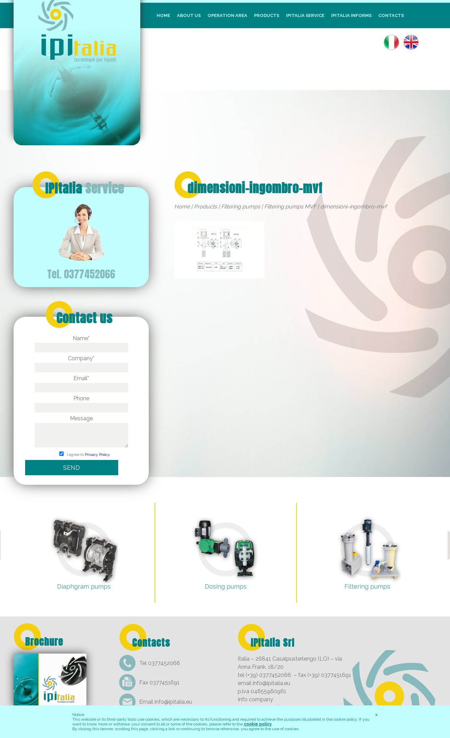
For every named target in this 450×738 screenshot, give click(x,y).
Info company (255, 699)
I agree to (81, 454)
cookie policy (258, 724)
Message (81, 432)
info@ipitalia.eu (173, 702)
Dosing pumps (226, 586)
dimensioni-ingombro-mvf (254, 188)
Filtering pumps (240, 206)
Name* (81, 343)
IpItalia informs (351, 15)
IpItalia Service (305, 15)
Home (163, 15)
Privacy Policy (97, 454)
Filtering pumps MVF (290, 206)
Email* (81, 383)
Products (266, 15)
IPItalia (84, 188)
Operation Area (227, 15)
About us (189, 15)
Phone (81, 403)
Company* (81, 363)
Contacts (391, 15)
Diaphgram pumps (84, 586)
